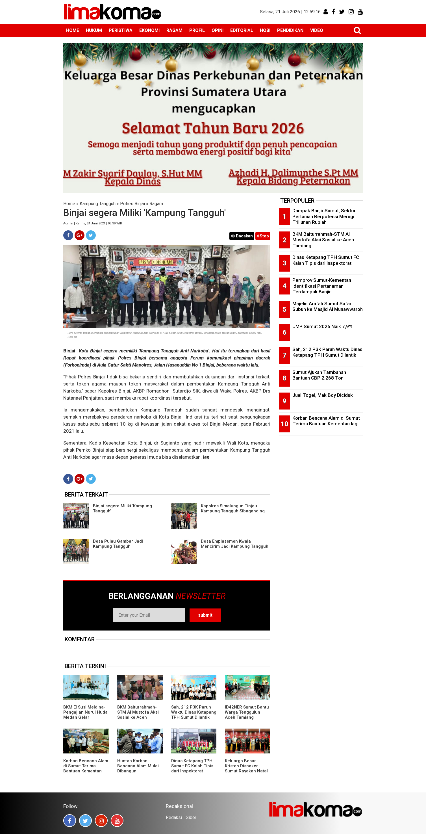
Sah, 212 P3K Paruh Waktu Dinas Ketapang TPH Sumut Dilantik (193, 712)
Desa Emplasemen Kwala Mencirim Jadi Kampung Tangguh (234, 544)
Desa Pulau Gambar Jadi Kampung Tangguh (118, 544)
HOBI (265, 30)
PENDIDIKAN (290, 30)
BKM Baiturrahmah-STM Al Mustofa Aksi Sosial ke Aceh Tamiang (138, 715)
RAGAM (174, 30)
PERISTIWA (120, 30)
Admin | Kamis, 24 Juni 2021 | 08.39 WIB (92, 223)
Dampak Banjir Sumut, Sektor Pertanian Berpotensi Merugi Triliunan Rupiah (324, 216)
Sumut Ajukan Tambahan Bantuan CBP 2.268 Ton (319, 375)
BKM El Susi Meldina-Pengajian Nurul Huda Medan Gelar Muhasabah (85, 715)
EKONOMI (149, 30)
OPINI (217, 30)
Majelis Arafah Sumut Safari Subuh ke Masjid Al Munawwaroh (327, 306)
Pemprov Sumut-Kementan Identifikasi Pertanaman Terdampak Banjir (321, 285)
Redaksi (174, 817)
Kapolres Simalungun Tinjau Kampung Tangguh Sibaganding (233, 508)
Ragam (156, 203)
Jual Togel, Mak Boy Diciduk (322, 395)
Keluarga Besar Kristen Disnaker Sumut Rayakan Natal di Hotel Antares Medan (246, 771)
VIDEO (316, 30)
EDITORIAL (241, 30)
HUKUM (94, 30)
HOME (72, 30)
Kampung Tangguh (98, 203)
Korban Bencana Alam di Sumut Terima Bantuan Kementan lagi (85, 768)
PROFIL (197, 30)
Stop (263, 236)
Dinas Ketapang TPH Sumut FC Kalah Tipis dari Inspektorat (192, 766)
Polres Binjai (132, 203)
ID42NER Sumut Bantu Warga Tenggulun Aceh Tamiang (247, 712)
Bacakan (242, 236)
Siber (191, 817)
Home (69, 203)
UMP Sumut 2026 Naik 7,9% (322, 326)
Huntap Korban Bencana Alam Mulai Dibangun (138, 766)
